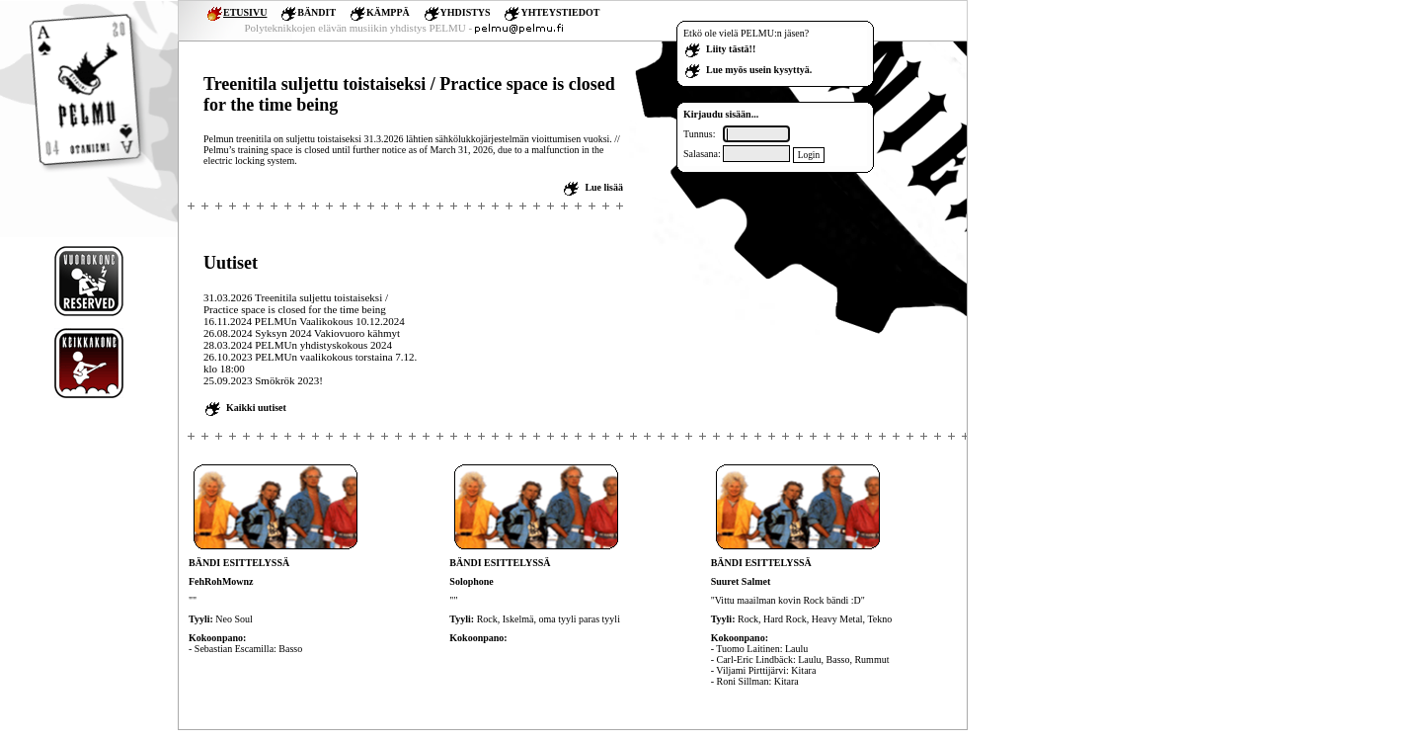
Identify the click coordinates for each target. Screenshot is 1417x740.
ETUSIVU (245, 12)
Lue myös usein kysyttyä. (759, 69)
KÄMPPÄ (388, 12)
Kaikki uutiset (256, 407)
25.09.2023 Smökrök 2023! (263, 380)
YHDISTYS (465, 12)
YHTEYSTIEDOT (559, 12)
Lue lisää (604, 187)
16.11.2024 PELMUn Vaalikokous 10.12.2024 (304, 321)
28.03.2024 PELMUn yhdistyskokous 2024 (297, 345)
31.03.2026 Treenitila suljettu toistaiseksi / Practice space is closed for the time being (295, 303)
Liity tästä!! (730, 48)
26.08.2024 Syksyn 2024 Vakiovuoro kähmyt (301, 333)
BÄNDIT (316, 12)
